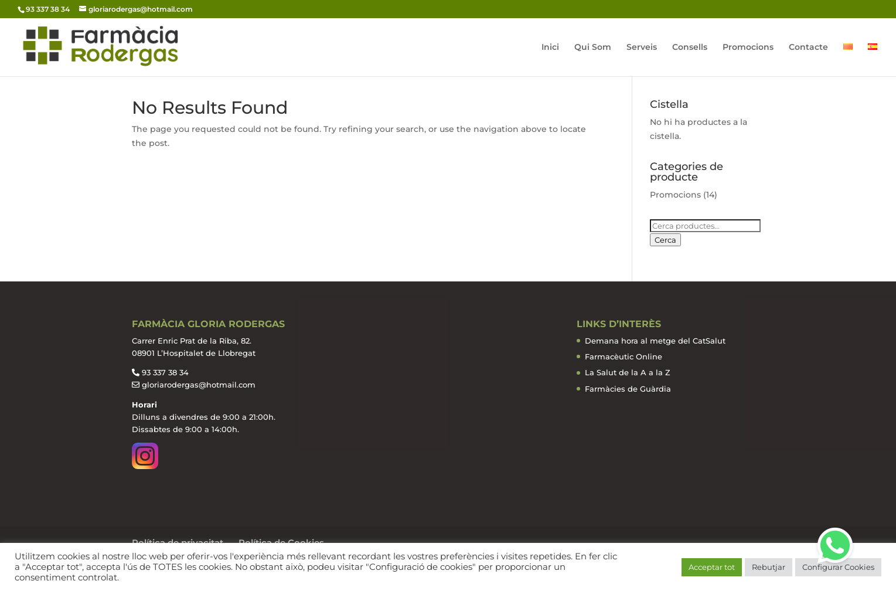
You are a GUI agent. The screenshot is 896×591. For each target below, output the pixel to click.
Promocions (748, 47)
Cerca (665, 239)
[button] (835, 545)
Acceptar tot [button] (712, 567)
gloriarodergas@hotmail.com (198, 384)
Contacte (808, 47)
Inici (550, 47)
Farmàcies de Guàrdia (628, 388)
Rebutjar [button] (768, 567)
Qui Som (592, 47)
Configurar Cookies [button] (838, 567)
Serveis (641, 47)
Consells (689, 47)
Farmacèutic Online (623, 356)
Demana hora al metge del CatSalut (655, 340)
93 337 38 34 (165, 372)
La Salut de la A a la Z (627, 372)
